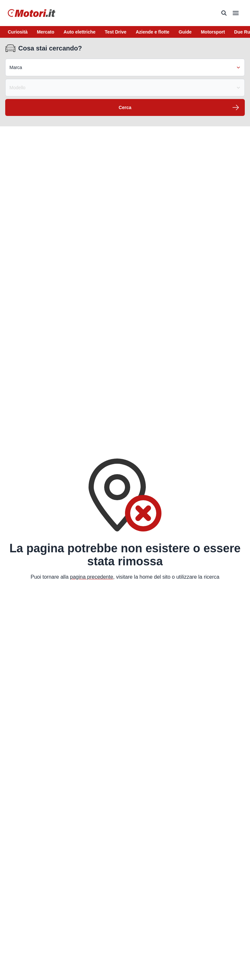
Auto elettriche (79, 32)
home (146, 577)
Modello (125, 87)
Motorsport (213, 32)
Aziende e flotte (152, 32)
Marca (125, 67)
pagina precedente (91, 577)
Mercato (45, 32)
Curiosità (18, 32)
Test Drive (116, 32)
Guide (185, 32)
